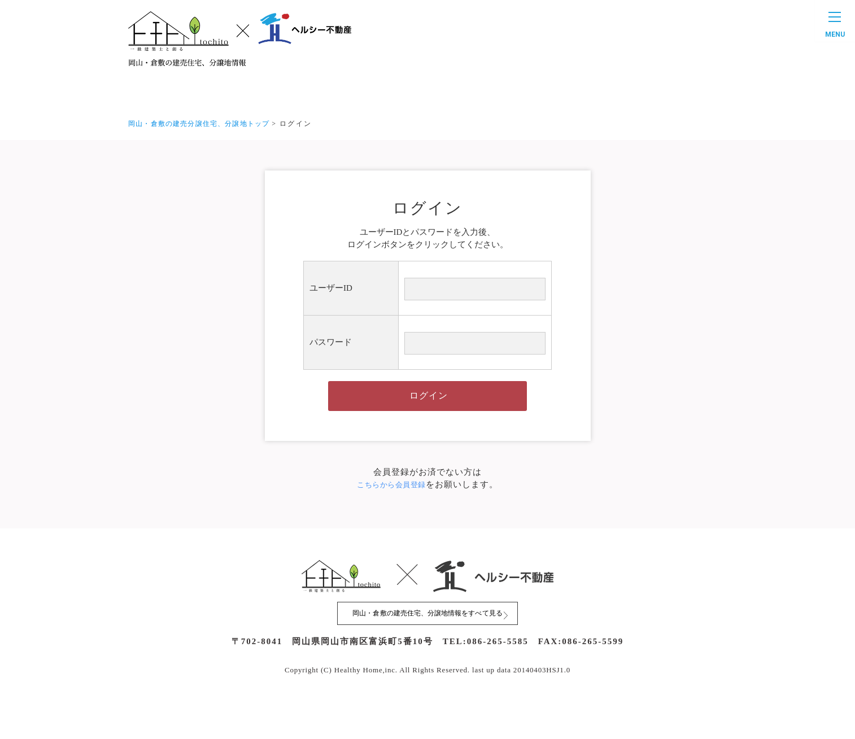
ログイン (428, 408)
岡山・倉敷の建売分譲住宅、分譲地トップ (204, 124)
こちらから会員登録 (391, 501)
